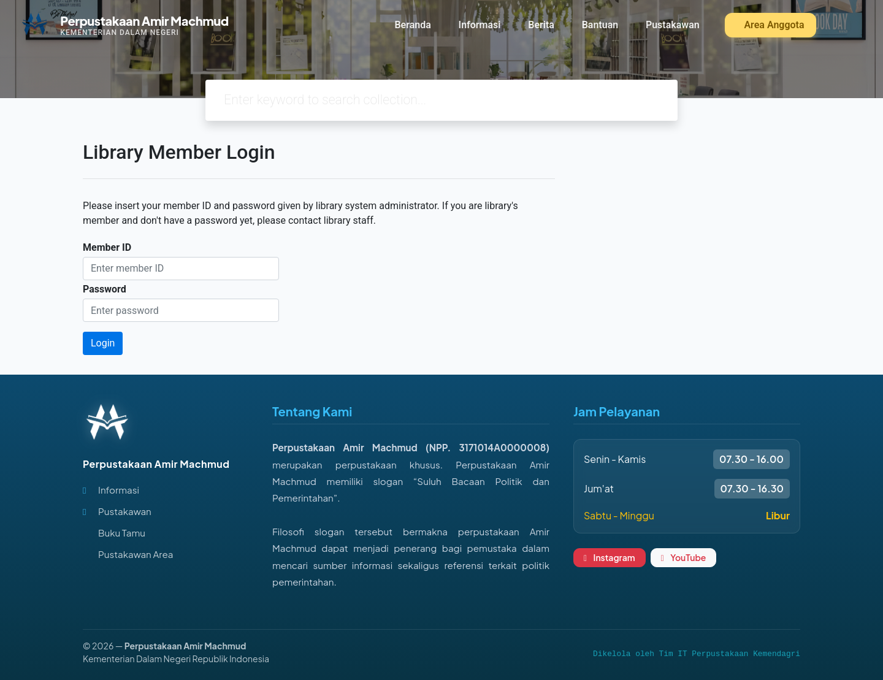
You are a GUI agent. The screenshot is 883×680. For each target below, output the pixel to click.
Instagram (609, 557)
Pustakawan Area (135, 554)
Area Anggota (772, 25)
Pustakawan (673, 25)
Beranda (412, 25)
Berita (541, 25)
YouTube (683, 557)
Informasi (480, 25)
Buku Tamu (121, 532)
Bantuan (600, 25)
